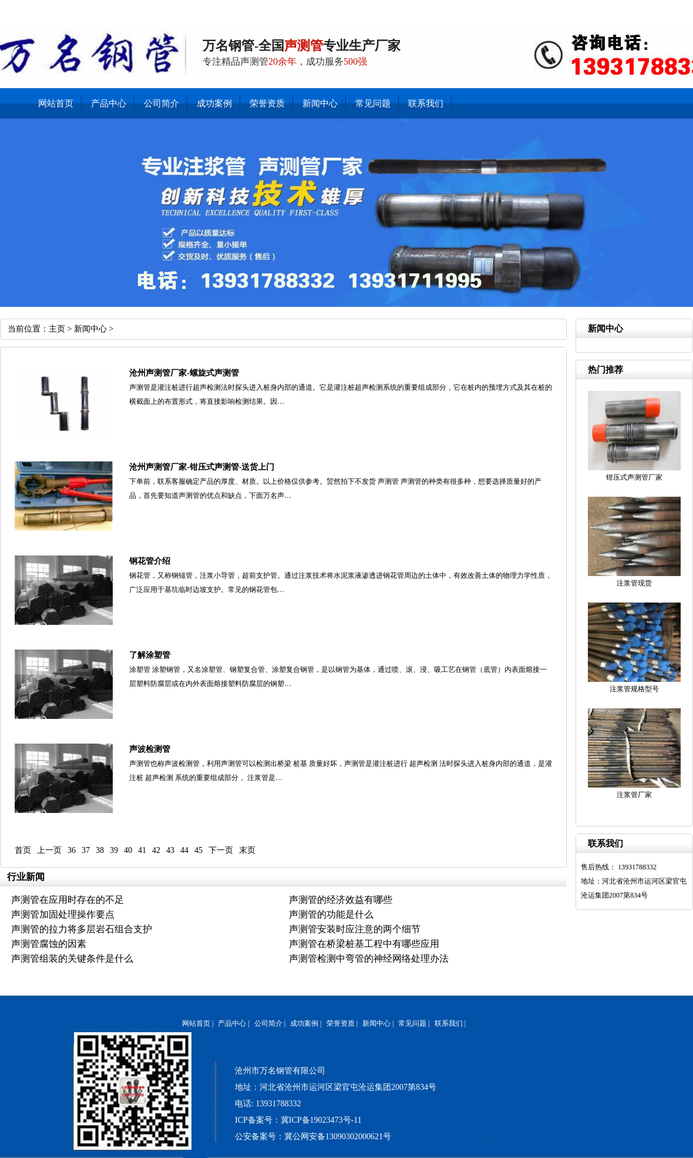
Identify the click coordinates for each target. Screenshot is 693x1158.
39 (114, 850)
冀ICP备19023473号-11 (321, 1120)
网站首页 (55, 103)
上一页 (49, 850)
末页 (247, 850)
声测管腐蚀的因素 (48, 944)
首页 (23, 850)
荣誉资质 (267, 103)
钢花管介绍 (149, 561)
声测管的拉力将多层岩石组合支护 (81, 929)
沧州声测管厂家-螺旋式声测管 (184, 373)
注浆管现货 (634, 583)
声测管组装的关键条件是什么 (72, 958)
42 (156, 850)
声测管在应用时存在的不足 (67, 900)
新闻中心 (582, 9)
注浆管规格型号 (634, 689)
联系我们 (549, 9)
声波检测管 (149, 749)
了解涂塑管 (149, 655)
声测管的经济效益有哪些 (340, 900)
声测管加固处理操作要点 (63, 914)
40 (128, 850)
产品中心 (616, 9)
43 (170, 850)
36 (72, 850)
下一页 (220, 850)
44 (184, 850)
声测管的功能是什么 (331, 914)
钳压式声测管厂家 (634, 477)
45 (198, 850)
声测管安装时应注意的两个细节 (354, 929)
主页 (57, 328)
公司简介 (649, 9)
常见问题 (373, 103)
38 (100, 850)
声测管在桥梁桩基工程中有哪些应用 (364, 944)
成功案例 (214, 103)
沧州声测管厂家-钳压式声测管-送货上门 (201, 467)
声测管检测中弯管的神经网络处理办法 (369, 958)
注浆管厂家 (634, 795)
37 (86, 850)
